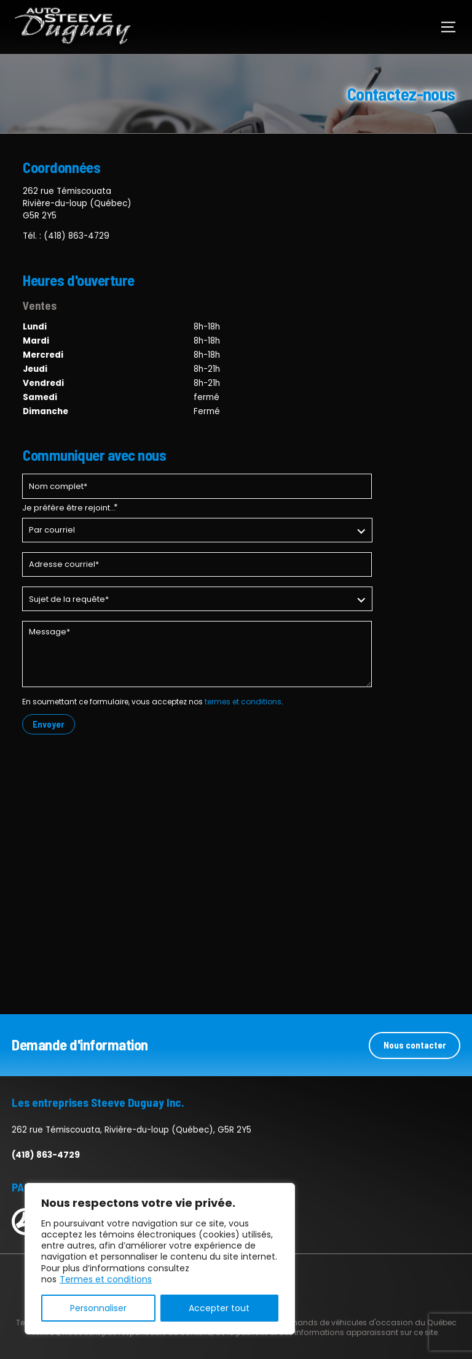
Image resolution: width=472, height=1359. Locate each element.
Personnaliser (98, 1308)
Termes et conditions (106, 1279)
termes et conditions (243, 701)
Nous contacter (415, 1044)
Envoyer (49, 724)
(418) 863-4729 (76, 236)
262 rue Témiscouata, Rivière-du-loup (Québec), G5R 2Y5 (131, 1129)
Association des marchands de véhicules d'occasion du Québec (332, 1322)
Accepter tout (219, 1308)
